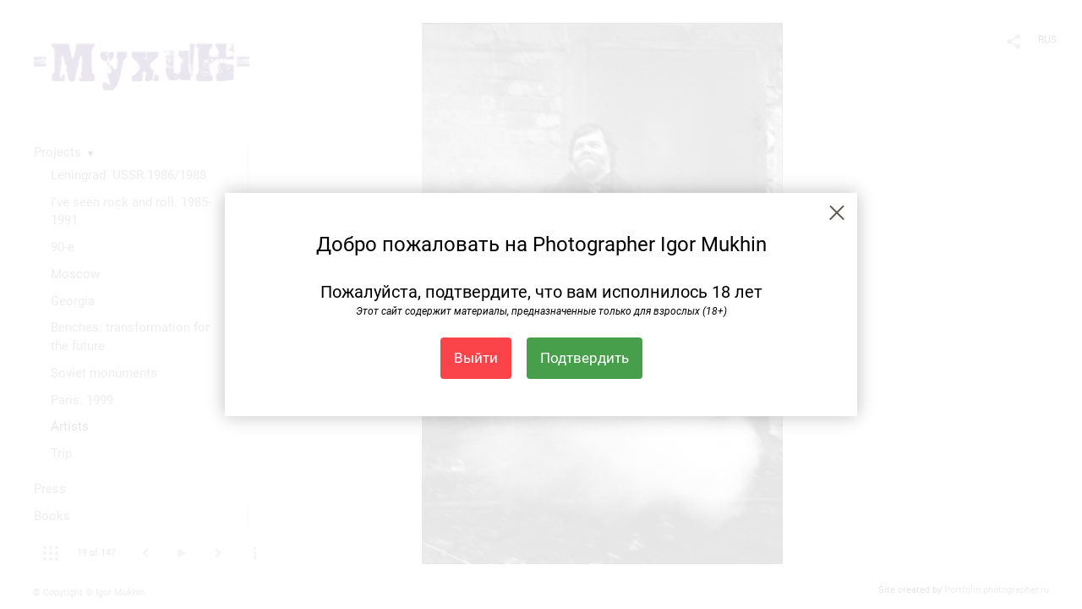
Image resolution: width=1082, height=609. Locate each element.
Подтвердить (584, 357)
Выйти (476, 357)
